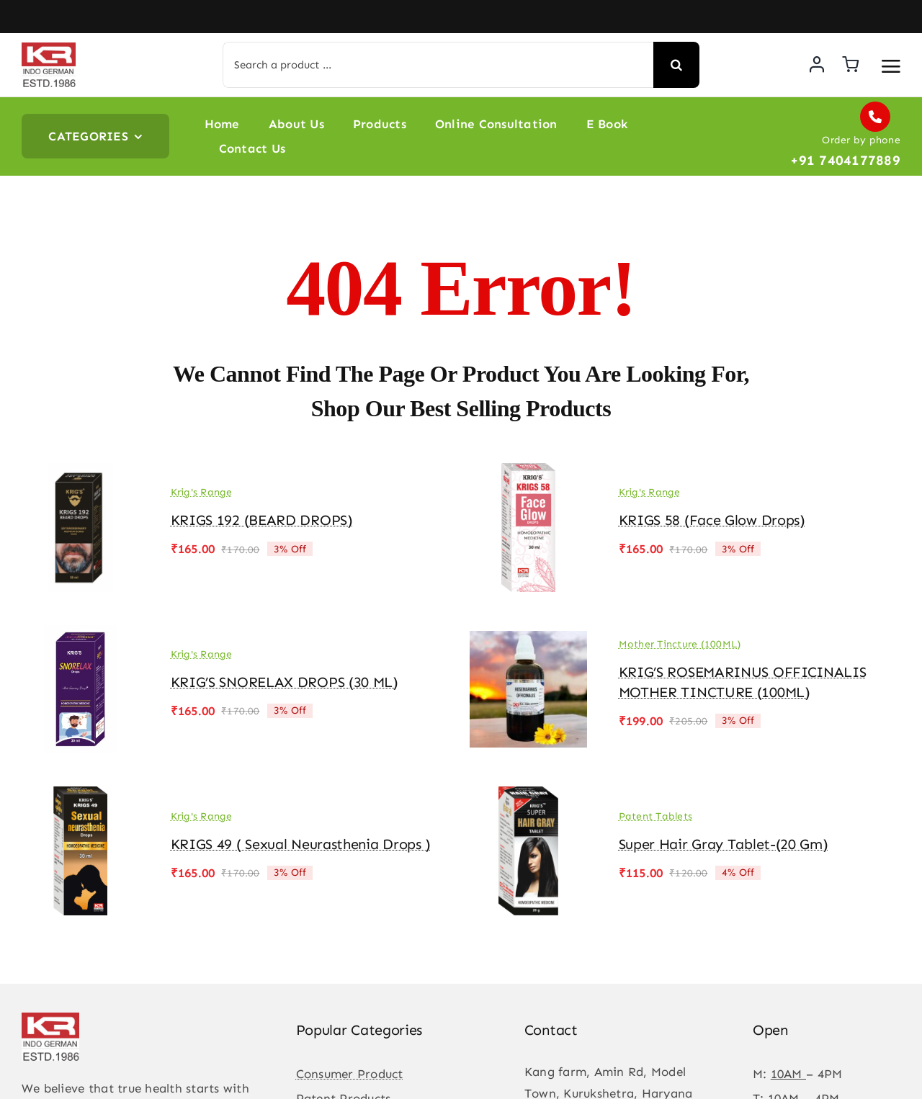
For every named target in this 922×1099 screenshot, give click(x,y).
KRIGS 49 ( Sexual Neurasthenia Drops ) (301, 844)
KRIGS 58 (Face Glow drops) (712, 520)
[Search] (676, 65)
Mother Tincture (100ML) (680, 644)
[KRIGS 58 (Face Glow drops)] (528, 473)
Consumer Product (349, 1074)
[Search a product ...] (438, 65)
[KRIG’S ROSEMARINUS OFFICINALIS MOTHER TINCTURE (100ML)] (528, 635)
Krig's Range (202, 492)
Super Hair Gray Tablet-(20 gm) (723, 844)
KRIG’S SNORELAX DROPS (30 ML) (284, 682)
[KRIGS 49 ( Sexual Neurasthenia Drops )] (80, 796)
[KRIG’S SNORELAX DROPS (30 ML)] (80, 635)
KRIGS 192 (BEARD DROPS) (262, 520)
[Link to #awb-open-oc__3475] (891, 66)
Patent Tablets (656, 816)
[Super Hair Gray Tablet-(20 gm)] (528, 796)
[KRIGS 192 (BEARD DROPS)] (80, 473)
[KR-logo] (49, 48)
